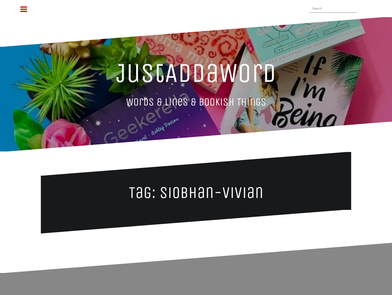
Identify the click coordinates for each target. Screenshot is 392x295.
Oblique (123, 284)
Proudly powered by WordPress (69, 284)
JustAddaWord (196, 73)
